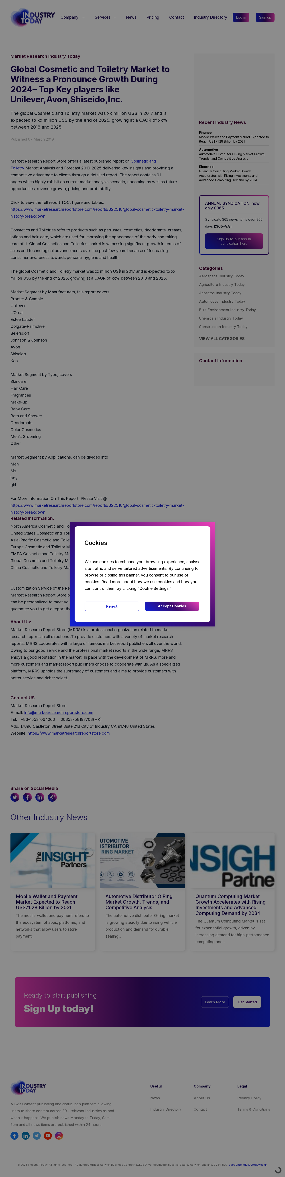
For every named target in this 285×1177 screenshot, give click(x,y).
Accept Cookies (172, 606)
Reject (112, 606)
